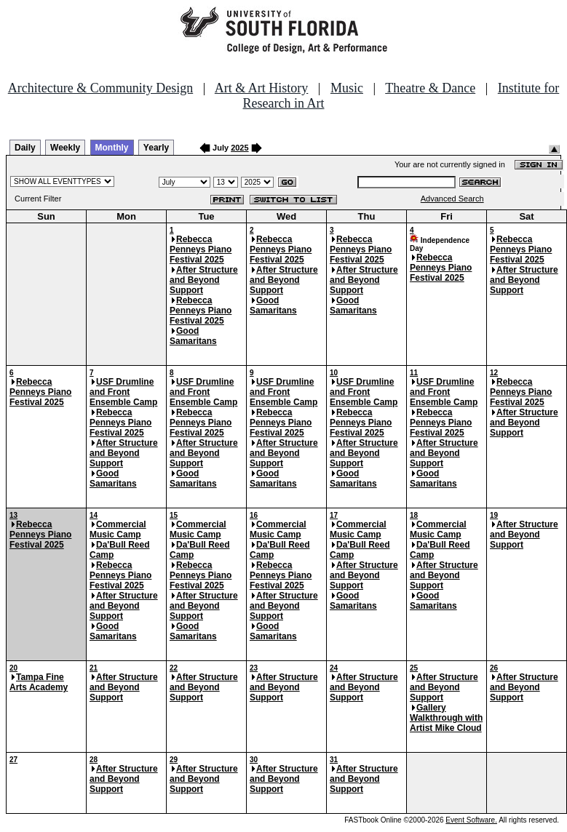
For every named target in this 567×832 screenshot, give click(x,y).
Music (346, 88)
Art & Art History (262, 88)
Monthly (112, 148)
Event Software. (471, 820)
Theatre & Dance (430, 88)
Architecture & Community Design (100, 88)
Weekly (65, 148)
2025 (239, 147)
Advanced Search (452, 198)
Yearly (156, 148)
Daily (25, 148)
